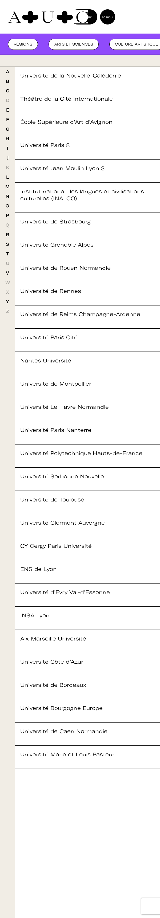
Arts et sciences (73, 44)
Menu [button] (107, 17)
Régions (23, 44)
